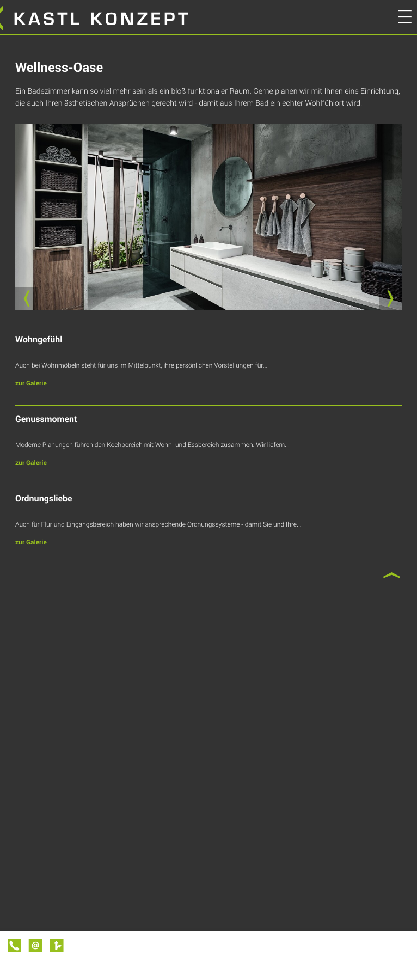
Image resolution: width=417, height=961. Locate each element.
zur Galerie (31, 383)
